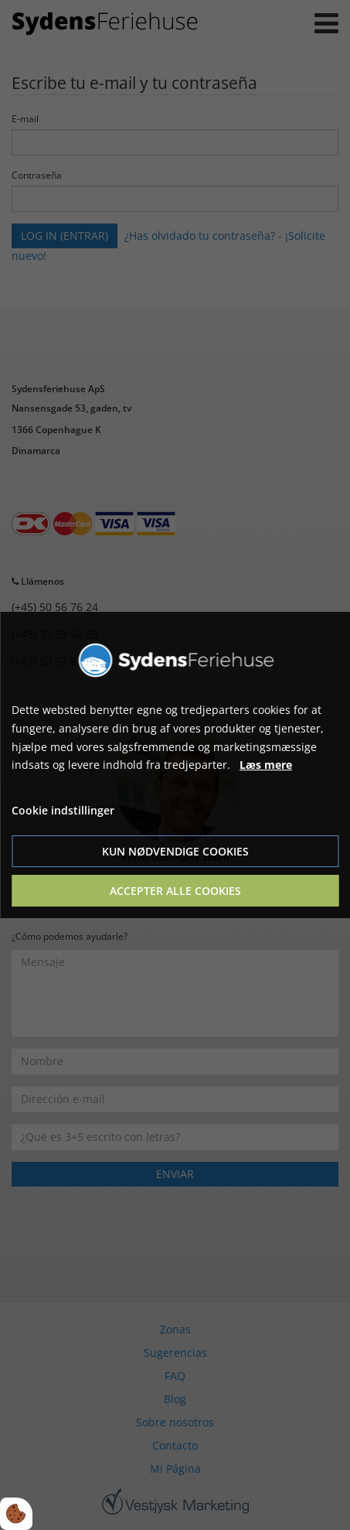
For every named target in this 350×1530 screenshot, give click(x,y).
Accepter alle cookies (175, 890)
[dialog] (175, 765)
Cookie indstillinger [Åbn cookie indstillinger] (63, 810)
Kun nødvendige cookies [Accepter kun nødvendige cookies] (175, 851)
